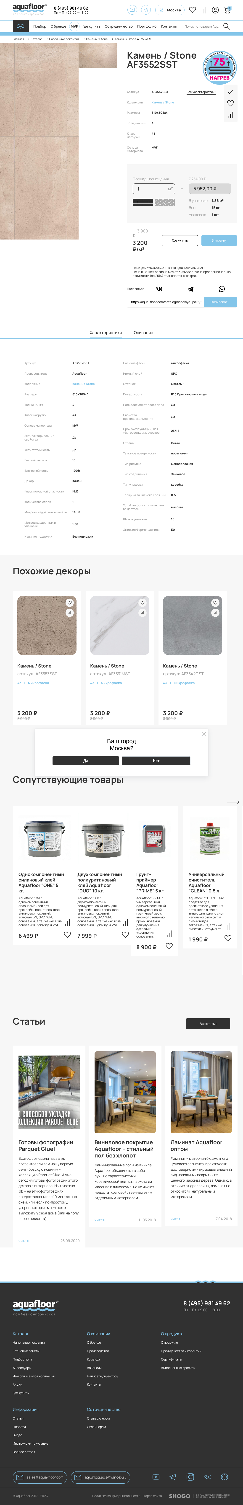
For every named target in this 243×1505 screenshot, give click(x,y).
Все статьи (208, 1023)
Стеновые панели (26, 1351)
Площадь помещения (151, 179)
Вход (215, 10)
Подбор (39, 26)
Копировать (220, 302)
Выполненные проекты (178, 1368)
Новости (19, 1427)
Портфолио (146, 26)
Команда (93, 1359)
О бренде (58, 26)
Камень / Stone (163, 102)
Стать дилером (98, 1418)
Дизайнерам (96, 1427)
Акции (17, 1384)
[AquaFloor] (30, 10)
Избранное (192, 10)
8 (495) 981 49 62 (71, 8)
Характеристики (106, 332)
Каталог (21, 1333)
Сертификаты (171, 1359)
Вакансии (94, 1368)
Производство (98, 1351)
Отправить (226, 26)
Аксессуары (22, 1368)
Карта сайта (152, 1496)
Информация (26, 1409)
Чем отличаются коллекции (34, 1376)
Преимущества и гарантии (181, 1351)
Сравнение (204, 10)
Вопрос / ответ (24, 1452)
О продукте (172, 1333)
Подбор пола (22, 1359)
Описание (143, 332)
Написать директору (102, 1376)
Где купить (91, 26)
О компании (98, 1333)
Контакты (169, 26)
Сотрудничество (119, 26)
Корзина (229, 8)
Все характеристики (201, 92)
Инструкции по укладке (30, 1444)
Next (233, 802)
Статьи (18, 1418)
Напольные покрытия (29, 1343)
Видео (17, 1435)
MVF (74, 26)
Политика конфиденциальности (116, 1496)
